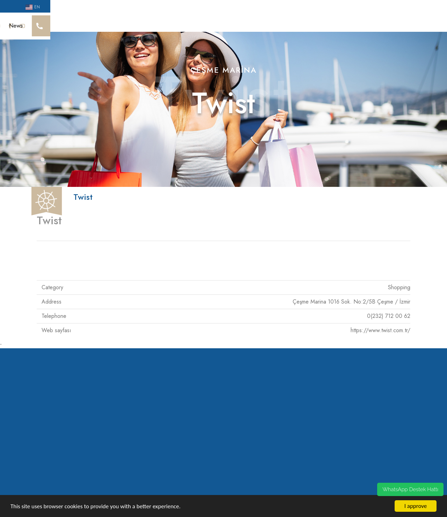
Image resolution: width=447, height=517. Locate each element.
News (394, 23)
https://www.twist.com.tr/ (380, 324)
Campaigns (363, 23)
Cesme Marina (53, 23)
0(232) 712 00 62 (388, 309)
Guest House (281, 23)
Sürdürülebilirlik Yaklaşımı (148, 23)
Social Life (199, 23)
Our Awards (94, 23)
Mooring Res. (324, 23)
